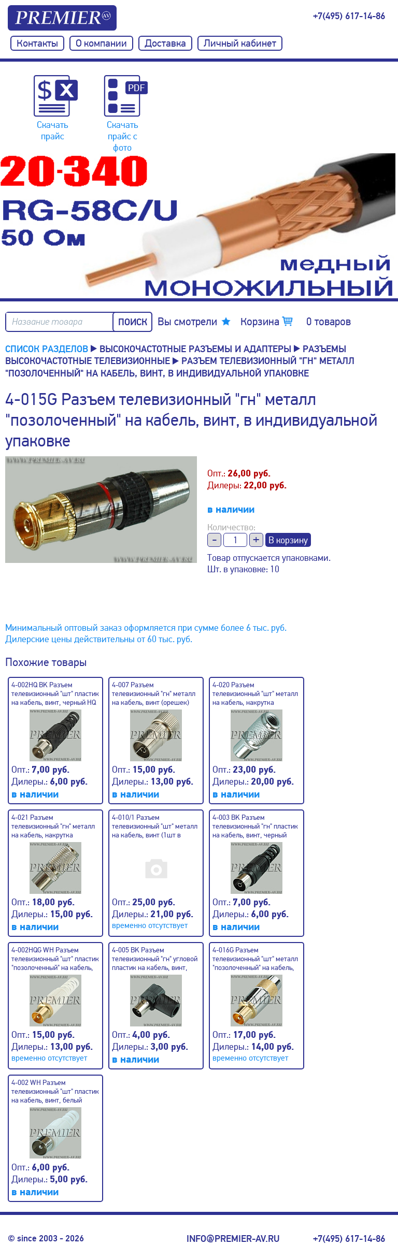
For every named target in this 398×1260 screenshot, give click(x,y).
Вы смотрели (187, 321)
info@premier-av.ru (233, 1238)
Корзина (295, 321)
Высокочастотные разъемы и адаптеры (195, 348)
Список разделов (46, 348)
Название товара (47, 321)
